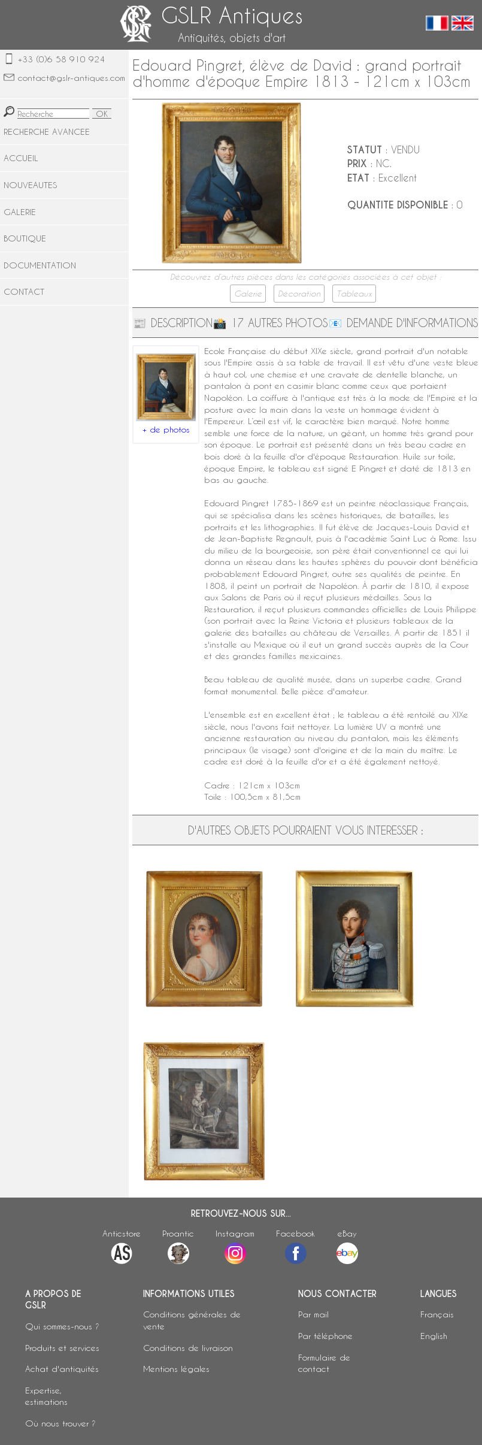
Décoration (299, 293)
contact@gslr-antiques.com (71, 77)
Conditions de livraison (188, 1348)
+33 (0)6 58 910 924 (61, 59)
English (433, 1336)
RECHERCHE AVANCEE (47, 131)
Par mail (313, 1314)
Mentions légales (176, 1369)
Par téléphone (325, 1336)
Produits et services (62, 1348)
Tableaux (354, 293)
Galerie (248, 293)
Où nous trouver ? (60, 1423)
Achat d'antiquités (62, 1369)
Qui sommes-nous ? (62, 1326)
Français (437, 1314)
